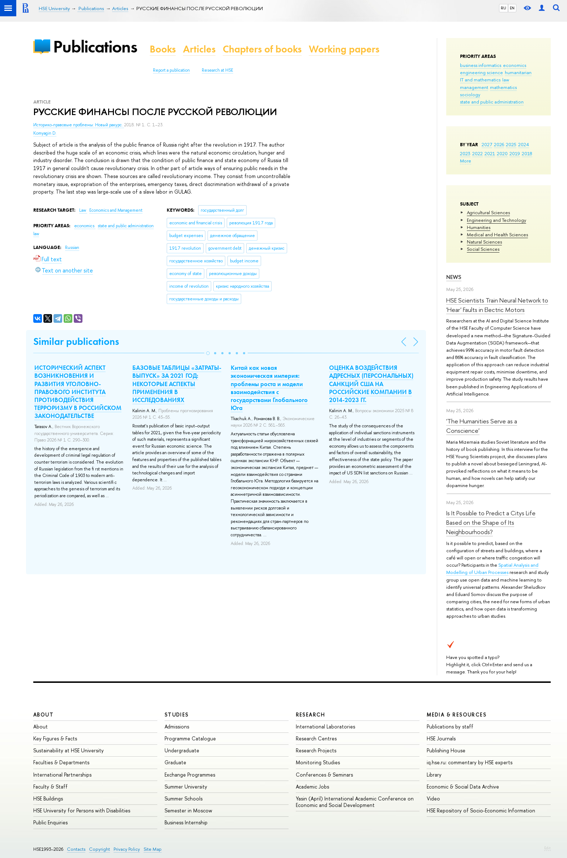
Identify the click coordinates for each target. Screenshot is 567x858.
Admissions (177, 726)
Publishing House (446, 750)
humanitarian (518, 72)
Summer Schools (183, 798)
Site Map (153, 849)
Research (310, 714)
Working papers (344, 49)
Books (163, 49)
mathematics (503, 87)
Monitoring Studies (318, 762)
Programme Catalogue (190, 738)
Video (433, 798)
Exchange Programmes (190, 774)
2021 (490, 153)
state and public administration (492, 101)
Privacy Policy (127, 849)
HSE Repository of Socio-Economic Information (481, 810)
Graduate (175, 762)
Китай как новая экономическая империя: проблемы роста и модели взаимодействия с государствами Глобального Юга (269, 387)
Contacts (76, 849)
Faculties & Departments (61, 762)
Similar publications (76, 341)
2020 (502, 153)
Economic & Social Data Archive (463, 786)
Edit (547, 847)
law (505, 79)
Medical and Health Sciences (497, 234)
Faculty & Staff (50, 786)
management (474, 87)
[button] (208, 353)
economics (514, 65)
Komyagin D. (44, 133)
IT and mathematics (480, 79)
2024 (523, 144)
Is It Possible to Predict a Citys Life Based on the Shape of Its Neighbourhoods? (491, 522)
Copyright (99, 849)
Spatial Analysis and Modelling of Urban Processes (492, 568)
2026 (499, 144)
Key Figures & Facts (55, 738)
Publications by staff (450, 726)
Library (434, 774)
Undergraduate (182, 750)
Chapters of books (262, 49)
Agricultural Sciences (488, 212)
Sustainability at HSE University (68, 750)
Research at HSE (217, 70)
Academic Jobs (312, 786)
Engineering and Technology (496, 220)
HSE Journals (441, 738)
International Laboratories (325, 726)
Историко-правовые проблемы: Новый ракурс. (78, 125)
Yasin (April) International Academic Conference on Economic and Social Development (355, 801)
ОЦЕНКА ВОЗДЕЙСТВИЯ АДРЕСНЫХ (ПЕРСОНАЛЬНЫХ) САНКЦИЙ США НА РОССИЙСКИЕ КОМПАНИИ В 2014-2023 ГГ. (371, 383)
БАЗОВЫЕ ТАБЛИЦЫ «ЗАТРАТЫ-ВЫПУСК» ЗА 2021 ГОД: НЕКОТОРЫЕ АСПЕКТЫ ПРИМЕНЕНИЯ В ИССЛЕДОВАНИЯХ (176, 383)
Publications (95, 46)
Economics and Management (115, 210)
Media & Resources (456, 714)
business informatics (480, 65)
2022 (477, 153)
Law (83, 210)
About (43, 714)
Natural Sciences (484, 241)
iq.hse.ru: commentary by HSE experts (469, 762)
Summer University (186, 786)
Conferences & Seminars (324, 774)
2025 (511, 144)
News (453, 277)
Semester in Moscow (188, 810)
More (465, 160)
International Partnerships (62, 774)
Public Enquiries (50, 822)
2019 (515, 153)
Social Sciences (483, 249)
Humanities (478, 227)
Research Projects (316, 750)
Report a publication (171, 70)
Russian (72, 247)
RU (503, 7)
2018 (527, 153)
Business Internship (186, 822)
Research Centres (316, 738)
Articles (199, 49)
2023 (465, 153)
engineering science (481, 72)
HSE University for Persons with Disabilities (81, 810)
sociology (470, 94)
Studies (177, 714)
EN (512, 7)
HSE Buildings (48, 798)
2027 (487, 144)
